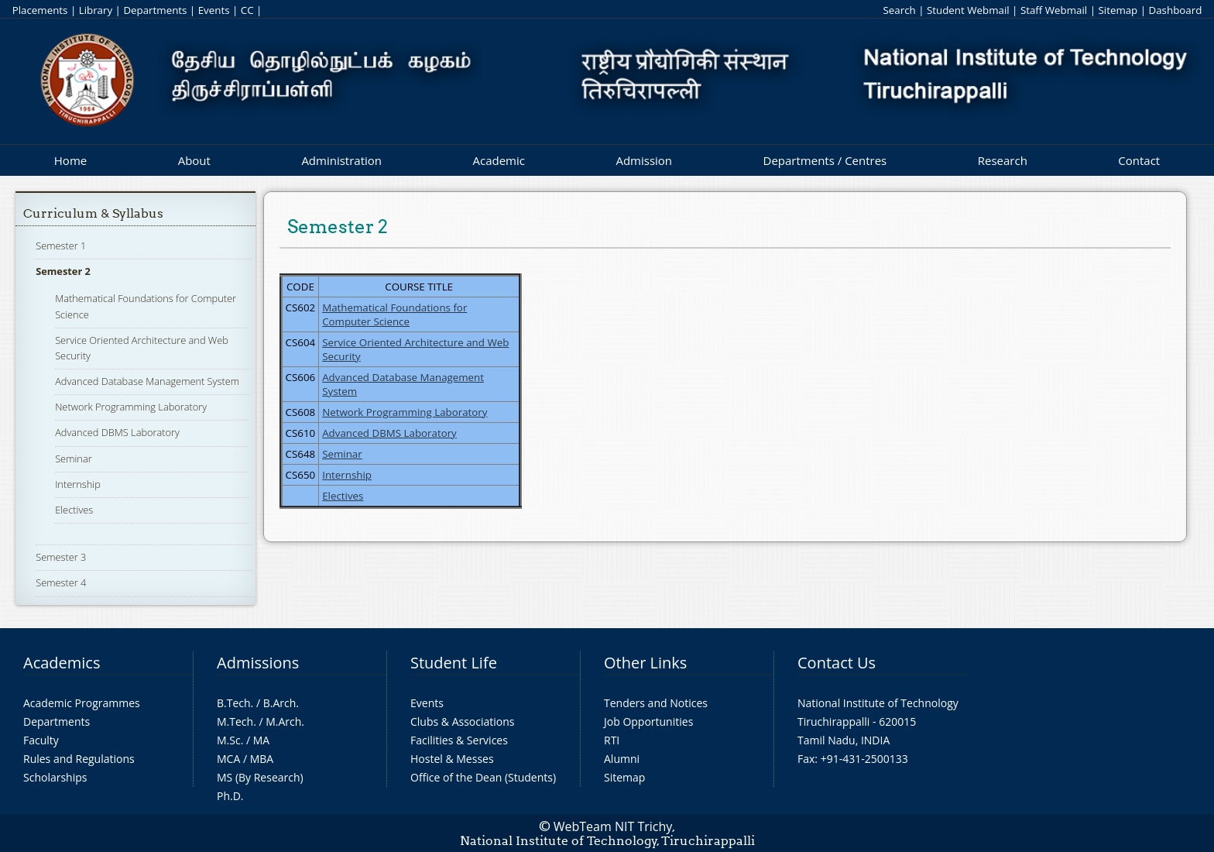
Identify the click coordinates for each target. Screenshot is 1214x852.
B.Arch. (281, 703)
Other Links (645, 662)
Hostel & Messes (452, 758)
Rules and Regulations (79, 758)
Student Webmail (968, 10)
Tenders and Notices (656, 703)
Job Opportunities (648, 721)
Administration (341, 160)
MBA (262, 758)
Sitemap (1117, 10)
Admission (644, 160)
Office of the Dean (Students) (483, 777)
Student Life (453, 662)
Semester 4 (61, 582)
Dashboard (1175, 10)
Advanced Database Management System (147, 381)
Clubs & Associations (462, 721)
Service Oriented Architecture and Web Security (415, 349)
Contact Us (836, 662)
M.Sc (229, 740)
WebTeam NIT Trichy (613, 826)
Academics (61, 662)
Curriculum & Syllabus (93, 213)
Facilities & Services (459, 740)
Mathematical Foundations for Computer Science (394, 314)
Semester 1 (61, 246)
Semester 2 (63, 271)
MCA (228, 758)
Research (1002, 160)
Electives (74, 510)
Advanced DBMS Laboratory (117, 432)
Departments (155, 10)
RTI (611, 740)
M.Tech (235, 721)
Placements (40, 10)
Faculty (41, 740)
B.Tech (234, 703)
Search (899, 10)
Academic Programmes (81, 703)
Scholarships (55, 777)
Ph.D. (230, 795)
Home (70, 160)
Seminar (73, 459)
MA (261, 740)
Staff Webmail (1053, 10)
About (194, 160)
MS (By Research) (260, 777)
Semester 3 (61, 557)
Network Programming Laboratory (131, 407)
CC (247, 10)
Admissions (258, 662)
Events (214, 10)
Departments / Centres (825, 160)
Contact (1139, 160)
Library (95, 10)
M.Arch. (285, 721)
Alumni (622, 758)
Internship (78, 484)
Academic (498, 160)
